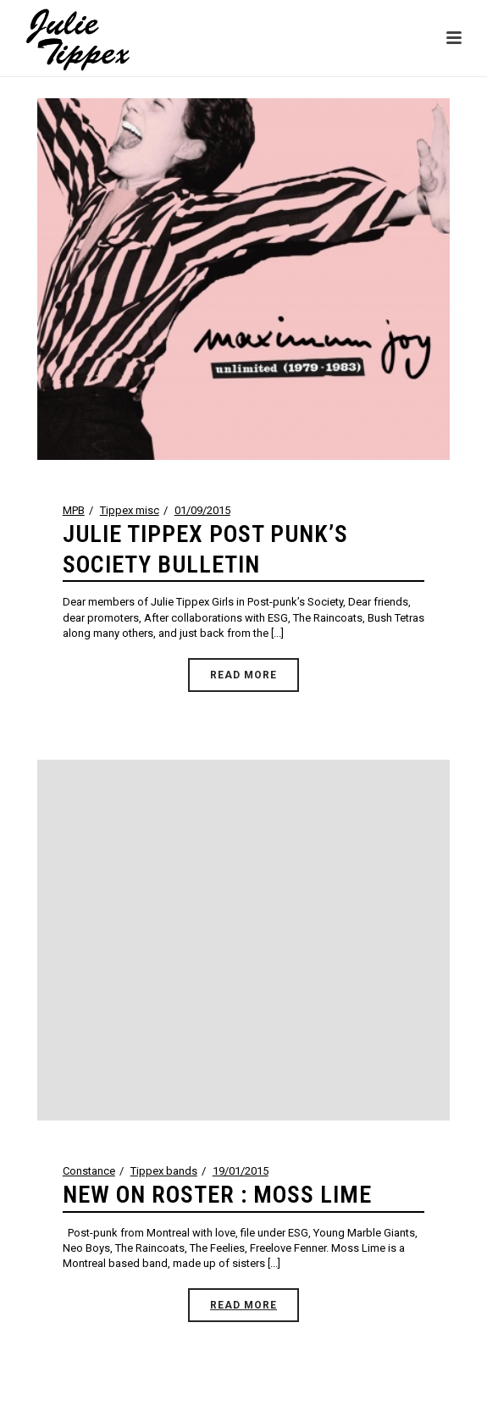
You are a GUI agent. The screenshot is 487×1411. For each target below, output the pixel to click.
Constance (89, 1171)
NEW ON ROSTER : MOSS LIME (217, 1195)
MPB (74, 510)
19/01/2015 (240, 1171)
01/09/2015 (202, 510)
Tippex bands (163, 1171)
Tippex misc (129, 510)
